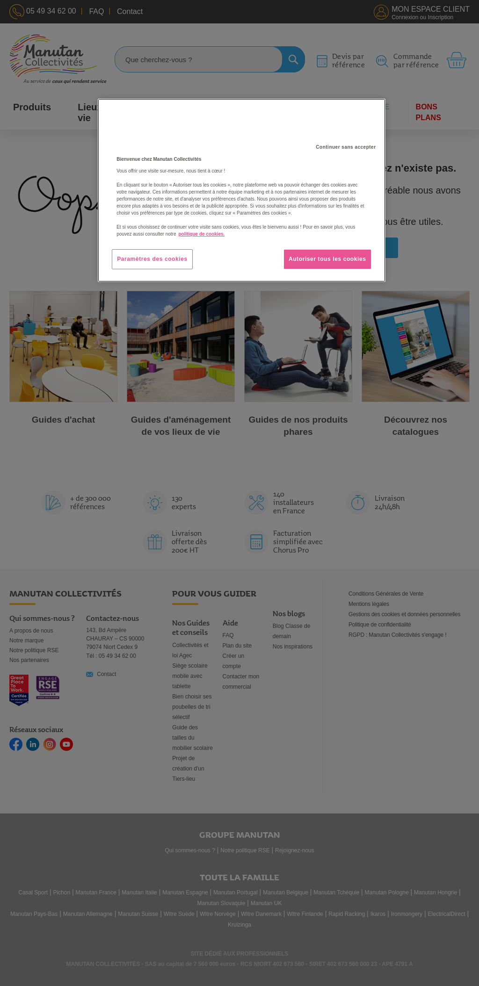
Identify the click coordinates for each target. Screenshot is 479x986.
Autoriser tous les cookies (327, 259)
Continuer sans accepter (346, 147)
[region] (241, 190)
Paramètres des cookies (152, 259)
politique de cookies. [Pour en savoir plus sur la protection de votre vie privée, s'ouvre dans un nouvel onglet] (201, 234)
